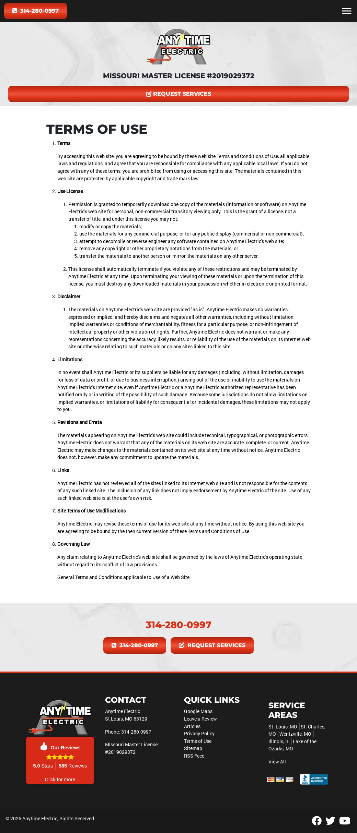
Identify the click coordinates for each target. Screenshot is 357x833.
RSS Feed (194, 755)
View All (277, 761)
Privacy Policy (199, 733)
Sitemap (193, 748)
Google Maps (198, 711)
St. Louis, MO (282, 726)
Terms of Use (197, 741)
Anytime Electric (39, 818)
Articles (192, 726)
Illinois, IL (278, 741)
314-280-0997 (35, 11)
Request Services (178, 93)
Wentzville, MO (295, 734)
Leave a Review (200, 718)
